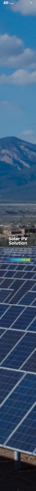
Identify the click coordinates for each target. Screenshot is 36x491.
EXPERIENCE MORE (18, 260)
